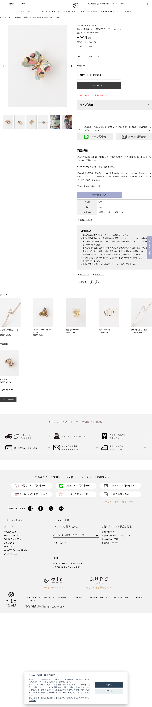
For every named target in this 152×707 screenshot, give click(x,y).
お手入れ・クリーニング (110, 11)
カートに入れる (99, 85)
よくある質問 (77, 597)
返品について (99, 275)
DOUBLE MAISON (12, 539)
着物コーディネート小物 (42, 17)
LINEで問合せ (95, 137)
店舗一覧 (114, 4)
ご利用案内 (127, 11)
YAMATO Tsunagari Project (16, 550)
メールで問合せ (134, 137)
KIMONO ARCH (11, 535)
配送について (84, 275)
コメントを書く (8, 399)
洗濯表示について (86, 220)
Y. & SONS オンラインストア (66, 567)
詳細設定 (32, 700)
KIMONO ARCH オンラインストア (68, 563)
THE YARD (9, 546)
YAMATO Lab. (10, 554)
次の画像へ (71, 66)
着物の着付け (108, 532)
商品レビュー (7, 389)
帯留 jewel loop (104, 330)
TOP (2, 17)
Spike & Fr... (4, 380)
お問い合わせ (61, 597)
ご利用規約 (138, 597)
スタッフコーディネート (88, 11)
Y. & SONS (9, 543)
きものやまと (10, 532)
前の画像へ (4, 66)
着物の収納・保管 (110, 539)
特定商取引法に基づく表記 (119, 597)
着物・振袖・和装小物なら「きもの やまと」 (76, 6)
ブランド (41, 11)
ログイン (124, 4)
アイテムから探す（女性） (18, 17)
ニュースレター (31, 597)
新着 (22, 11)
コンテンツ (52, 11)
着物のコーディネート (112, 543)
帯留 (58, 17)
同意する (109, 685)
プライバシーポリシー (95, 597)
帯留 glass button (72, 330)
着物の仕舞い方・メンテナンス (116, 535)
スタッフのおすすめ (67, 11)
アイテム (31, 11)
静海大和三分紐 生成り (139, 330)
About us (32, 601)
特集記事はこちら (99, 195)
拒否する (109, 691)
